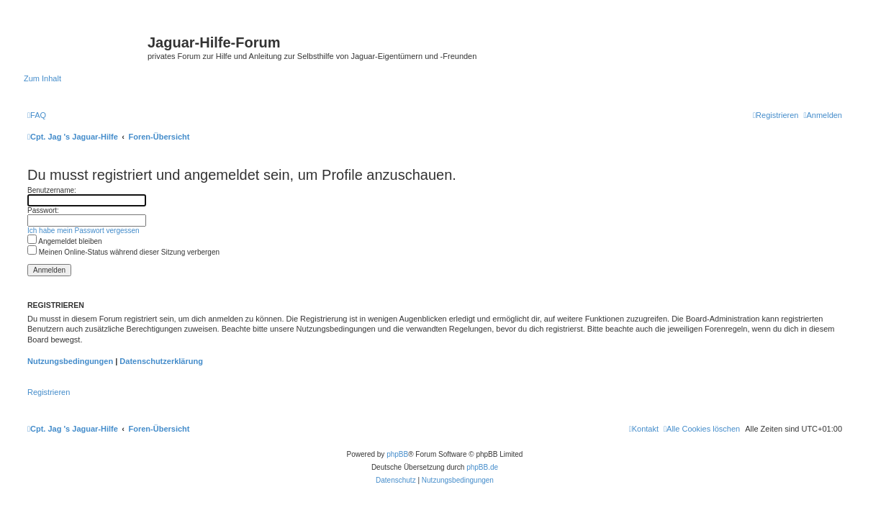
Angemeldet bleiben (64, 241)
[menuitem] (36, 115)
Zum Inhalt (42, 78)
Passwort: (43, 210)
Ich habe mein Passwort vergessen (83, 231)
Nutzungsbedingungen (70, 361)
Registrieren (48, 392)
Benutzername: (51, 190)
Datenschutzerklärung (161, 361)
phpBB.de (482, 467)
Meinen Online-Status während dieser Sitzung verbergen (123, 252)
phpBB (397, 454)
